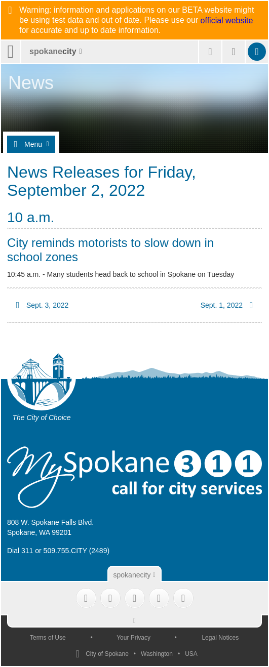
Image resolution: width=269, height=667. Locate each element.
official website (227, 21)
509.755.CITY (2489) (77, 551)
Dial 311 (20, 551)
